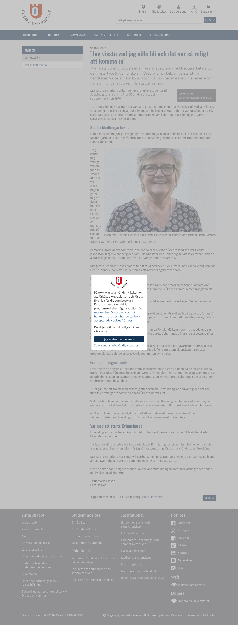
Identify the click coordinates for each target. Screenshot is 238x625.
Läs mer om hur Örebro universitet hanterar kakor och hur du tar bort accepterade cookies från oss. (118, 314)
